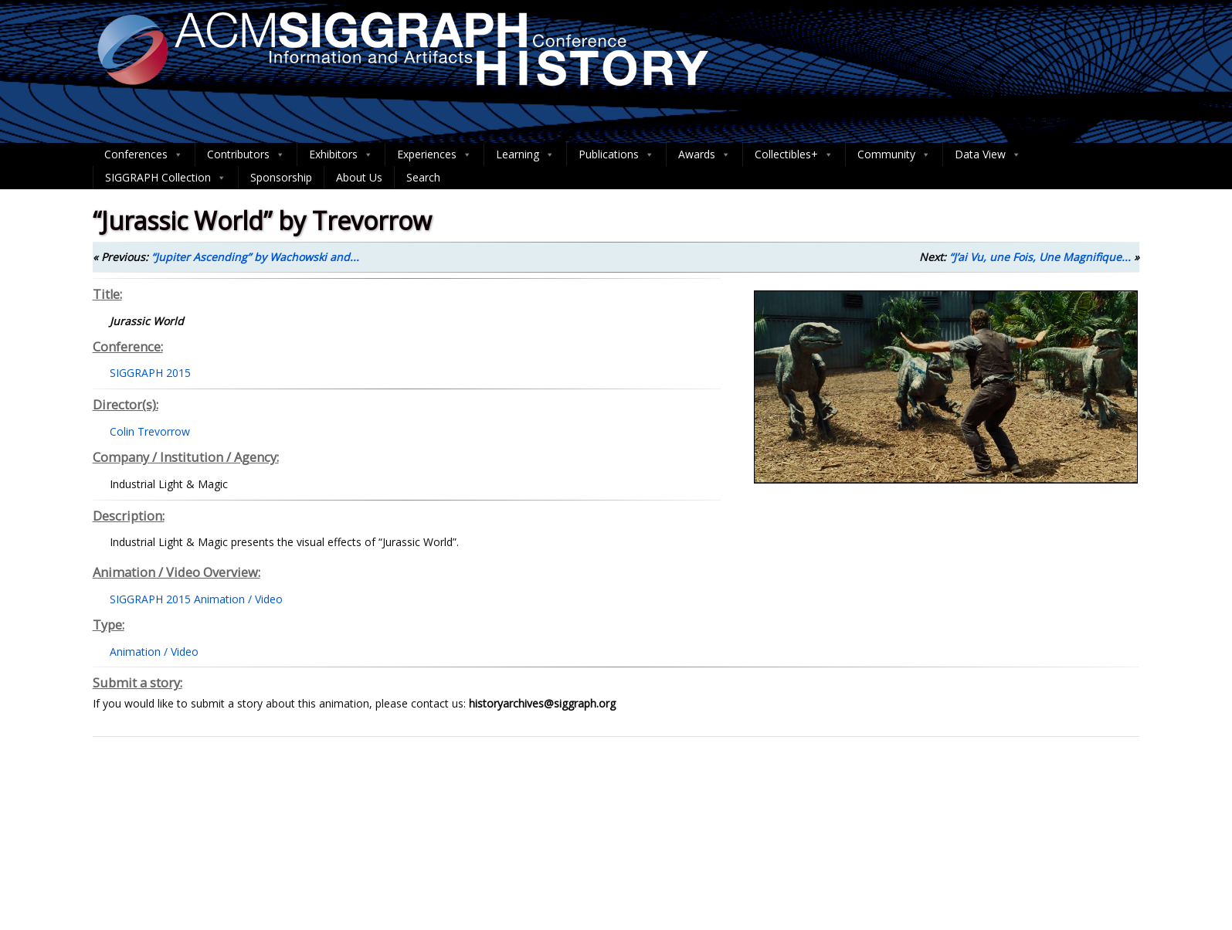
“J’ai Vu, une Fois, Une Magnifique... (1040, 256)
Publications (616, 154)
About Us (359, 177)
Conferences (143, 154)
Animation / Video (154, 651)
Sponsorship (281, 177)
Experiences (434, 154)
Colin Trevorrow (150, 431)
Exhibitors (341, 154)
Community (894, 154)
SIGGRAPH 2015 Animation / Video (196, 599)
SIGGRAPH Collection (165, 177)
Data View (988, 154)
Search (423, 177)
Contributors (246, 154)
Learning (525, 154)
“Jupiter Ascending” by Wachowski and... (255, 256)
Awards (704, 154)
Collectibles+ (794, 154)
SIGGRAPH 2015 (150, 372)
